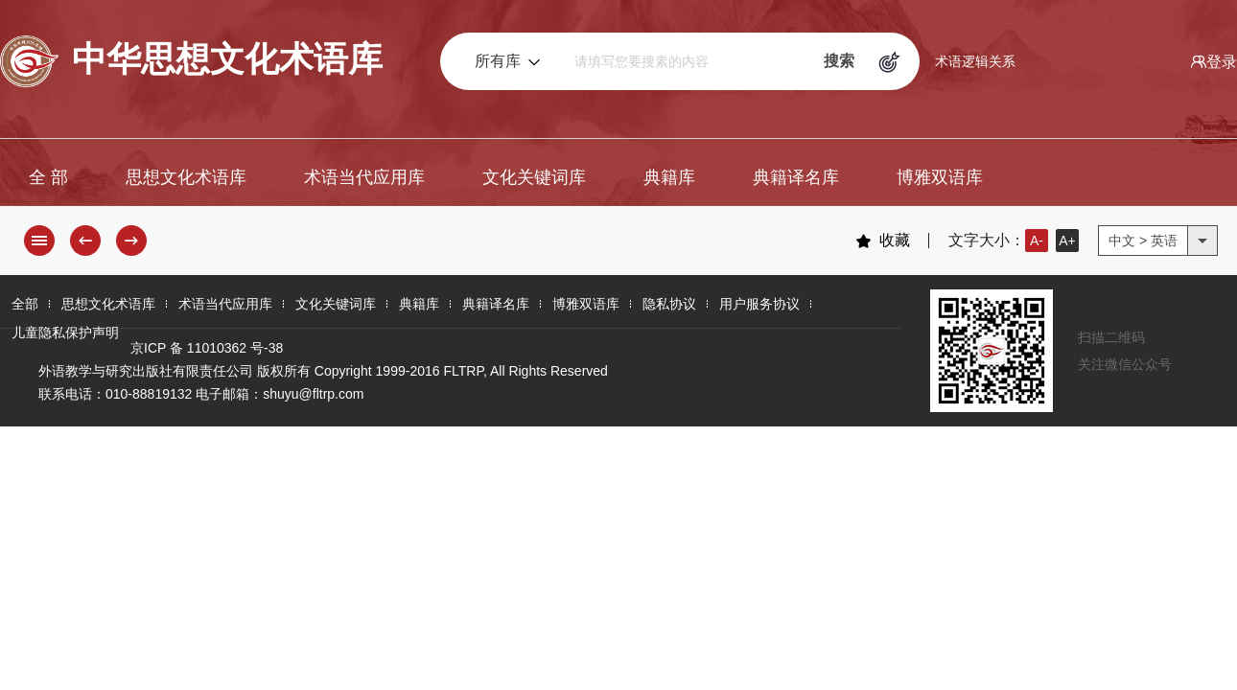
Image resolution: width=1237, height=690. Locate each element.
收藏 (882, 240)
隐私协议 (669, 303)
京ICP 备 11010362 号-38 (206, 348)
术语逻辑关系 (975, 61)
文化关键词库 (534, 177)
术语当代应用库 (364, 177)
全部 (25, 303)
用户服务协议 (759, 303)
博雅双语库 (940, 177)
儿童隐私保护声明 (65, 332)
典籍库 (669, 177)
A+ (1067, 240)
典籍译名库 (796, 177)
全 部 (48, 177)
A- (1036, 240)
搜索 (839, 61)
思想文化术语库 (186, 177)
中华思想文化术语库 (191, 61)
